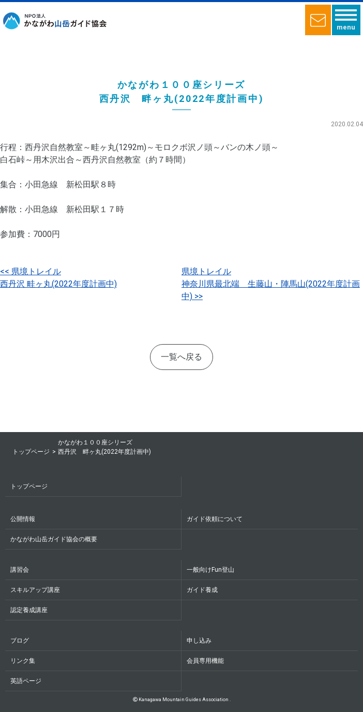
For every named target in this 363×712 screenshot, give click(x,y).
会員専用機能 (205, 660)
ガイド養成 (202, 590)
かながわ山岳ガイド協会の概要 (53, 539)
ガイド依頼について (215, 519)
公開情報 (22, 519)
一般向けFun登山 (210, 569)
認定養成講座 (29, 610)
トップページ (31, 451)
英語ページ (25, 681)
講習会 (19, 569)
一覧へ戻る (181, 357)
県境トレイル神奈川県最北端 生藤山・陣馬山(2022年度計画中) (271, 283)
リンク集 (22, 660)
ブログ (19, 640)
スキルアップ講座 (35, 590)
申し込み (199, 640)
